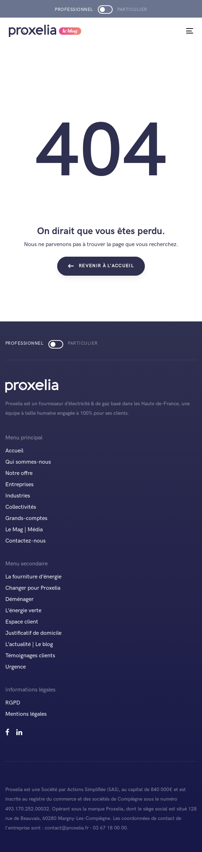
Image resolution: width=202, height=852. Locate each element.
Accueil (14, 450)
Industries (17, 496)
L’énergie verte (23, 610)
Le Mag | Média (24, 529)
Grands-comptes (26, 518)
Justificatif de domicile (33, 633)
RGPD (12, 703)
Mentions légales (26, 714)
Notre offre (18, 473)
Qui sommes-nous (28, 462)
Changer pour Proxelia (32, 588)
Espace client (21, 622)
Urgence (15, 667)
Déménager (19, 599)
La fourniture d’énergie (33, 577)
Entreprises (19, 484)
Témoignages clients (30, 655)
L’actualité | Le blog (29, 644)
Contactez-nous (25, 541)
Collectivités (20, 507)
